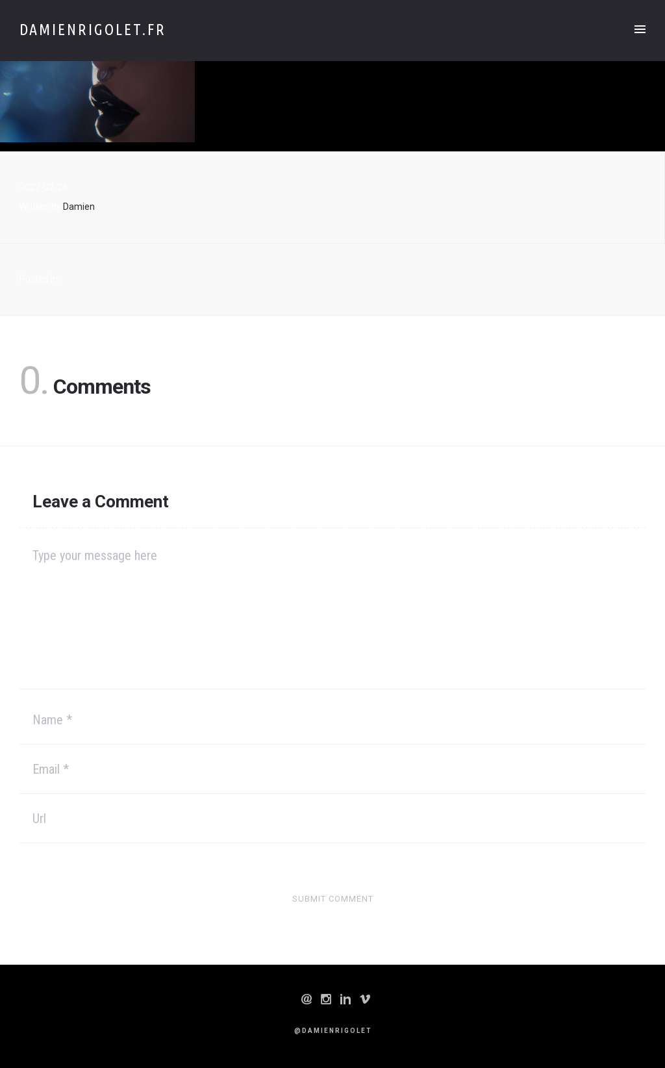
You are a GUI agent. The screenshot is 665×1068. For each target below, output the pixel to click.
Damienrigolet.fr (92, 29)
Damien (79, 206)
